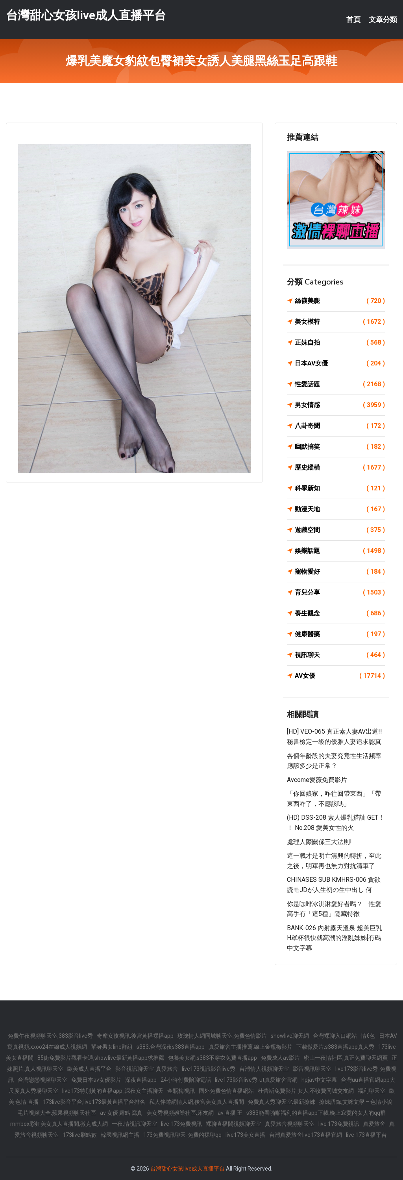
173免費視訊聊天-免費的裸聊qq (182, 1135)
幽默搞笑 (340, 446)
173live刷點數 (80, 1135)
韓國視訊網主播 (120, 1135)
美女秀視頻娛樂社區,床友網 (180, 1113)
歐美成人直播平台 (89, 1069)
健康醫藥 (340, 634)
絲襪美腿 (340, 300)
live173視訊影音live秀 (208, 1069)
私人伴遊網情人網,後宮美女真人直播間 (196, 1102)
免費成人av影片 (280, 1058)
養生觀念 (340, 613)
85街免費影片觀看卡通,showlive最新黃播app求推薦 (100, 1058)
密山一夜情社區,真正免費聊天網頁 (346, 1058)
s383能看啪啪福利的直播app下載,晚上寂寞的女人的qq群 (316, 1113)
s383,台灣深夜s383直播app (171, 1047)
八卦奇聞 (340, 425)
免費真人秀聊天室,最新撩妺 (281, 1102)
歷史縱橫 (340, 467)
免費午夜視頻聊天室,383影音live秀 (50, 1036)
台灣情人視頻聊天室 (264, 1069)
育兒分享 (340, 592)
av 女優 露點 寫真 (121, 1113)
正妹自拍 (340, 342)
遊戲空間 (340, 530)
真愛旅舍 (374, 1124)
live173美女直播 (245, 1135)
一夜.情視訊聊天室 (134, 1124)
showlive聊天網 (290, 1036)
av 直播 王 (230, 1113)
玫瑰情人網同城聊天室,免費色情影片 (222, 1036)
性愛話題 (340, 384)
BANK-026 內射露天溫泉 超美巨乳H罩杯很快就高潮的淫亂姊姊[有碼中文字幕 (334, 938)
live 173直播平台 (366, 1135)
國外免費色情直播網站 (226, 1091)
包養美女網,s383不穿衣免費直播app (212, 1058)
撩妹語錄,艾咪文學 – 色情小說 (355, 1102)
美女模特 (340, 321)
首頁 (353, 20)
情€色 (368, 1036)
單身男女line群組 (112, 1047)
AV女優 (340, 675)
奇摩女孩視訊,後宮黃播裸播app (135, 1036)
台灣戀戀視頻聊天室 (42, 1080)
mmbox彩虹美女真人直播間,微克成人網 (59, 1124)
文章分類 (383, 20)
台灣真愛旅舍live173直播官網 (305, 1135)
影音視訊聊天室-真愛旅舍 (146, 1069)
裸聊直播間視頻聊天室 (233, 1124)
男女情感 (340, 405)
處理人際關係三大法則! (319, 842)
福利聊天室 (371, 1091)
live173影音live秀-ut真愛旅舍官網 (256, 1080)
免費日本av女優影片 (96, 1080)
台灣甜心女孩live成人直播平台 (86, 15)
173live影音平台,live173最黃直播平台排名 (94, 1102)
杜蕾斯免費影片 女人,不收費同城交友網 (306, 1091)
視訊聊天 (340, 655)
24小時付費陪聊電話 (186, 1080)
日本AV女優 (340, 363)
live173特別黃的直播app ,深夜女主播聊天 (112, 1091)
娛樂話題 (340, 550)
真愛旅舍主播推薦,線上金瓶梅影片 (250, 1047)
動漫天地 (340, 509)
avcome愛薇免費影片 (317, 780)
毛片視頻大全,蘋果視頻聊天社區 (57, 1113)
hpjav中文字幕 (319, 1080)
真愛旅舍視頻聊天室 (289, 1124)
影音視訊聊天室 (312, 1069)
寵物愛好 (340, 571)
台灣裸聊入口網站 (335, 1036)
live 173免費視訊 (181, 1124)
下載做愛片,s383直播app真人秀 (335, 1047)
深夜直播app (141, 1080)
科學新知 (340, 488)
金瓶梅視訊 (181, 1091)
